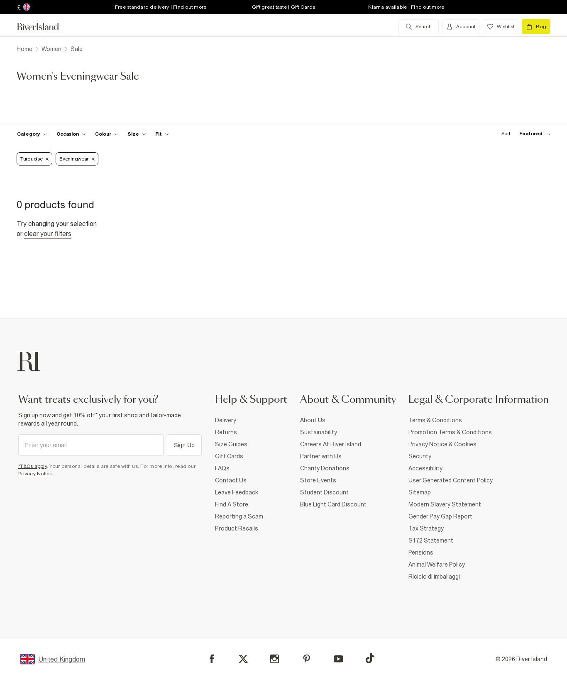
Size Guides (231, 444)
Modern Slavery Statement (444, 504)
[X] (243, 659)
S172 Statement (430, 540)
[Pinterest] (306, 658)
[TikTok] (370, 658)
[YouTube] (338, 658)
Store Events (318, 480)
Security (419, 456)
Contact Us (231, 480)
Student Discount (324, 492)
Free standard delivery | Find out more (161, 7)
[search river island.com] (418, 26)
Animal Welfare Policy (436, 564)
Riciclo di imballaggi (434, 576)
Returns (226, 432)
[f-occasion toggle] (71, 134)
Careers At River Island (330, 444)
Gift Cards (229, 456)
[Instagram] (274, 658)
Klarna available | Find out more (406, 7)
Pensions (420, 552)
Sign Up (184, 445)
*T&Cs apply (32, 466)
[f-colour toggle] (106, 134)
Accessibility (425, 468)
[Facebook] (212, 658)
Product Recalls (236, 528)
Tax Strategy (426, 528)
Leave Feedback (236, 492)
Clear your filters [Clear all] (47, 233)
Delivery (225, 420)
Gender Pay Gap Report (440, 516)
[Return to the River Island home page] (44, 26)
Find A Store (231, 504)
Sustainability (318, 432)
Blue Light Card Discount (333, 504)
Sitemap (419, 492)
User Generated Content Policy (450, 480)
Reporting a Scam (239, 516)
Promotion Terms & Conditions (450, 432)
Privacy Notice (35, 474)
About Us (312, 420)
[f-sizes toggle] (137, 134)
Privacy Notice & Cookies (442, 444)
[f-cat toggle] (32, 134)
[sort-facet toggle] (524, 134)
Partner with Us (321, 456)
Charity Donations (324, 468)
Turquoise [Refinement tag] (34, 159)
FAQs (222, 468)
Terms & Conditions (435, 420)
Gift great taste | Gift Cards (283, 7)
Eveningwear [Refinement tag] (77, 159)
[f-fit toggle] (162, 134)
